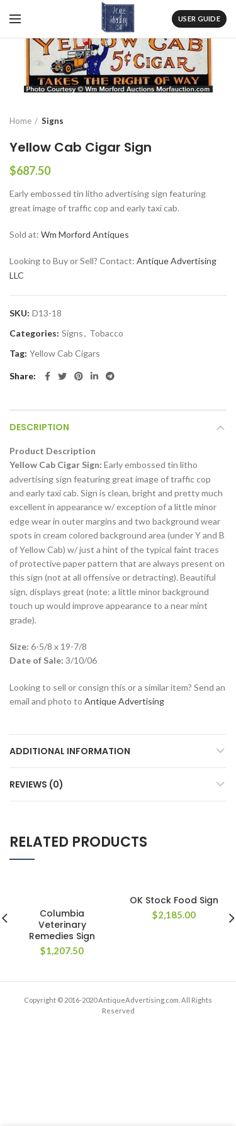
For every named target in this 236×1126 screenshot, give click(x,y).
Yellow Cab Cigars (65, 353)
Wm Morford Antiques (85, 234)
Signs (53, 121)
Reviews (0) (36, 784)
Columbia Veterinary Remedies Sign (62, 925)
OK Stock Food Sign (174, 900)
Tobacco (106, 333)
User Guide (199, 18)
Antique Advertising (124, 701)
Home (20, 121)
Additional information (69, 751)
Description (39, 427)
